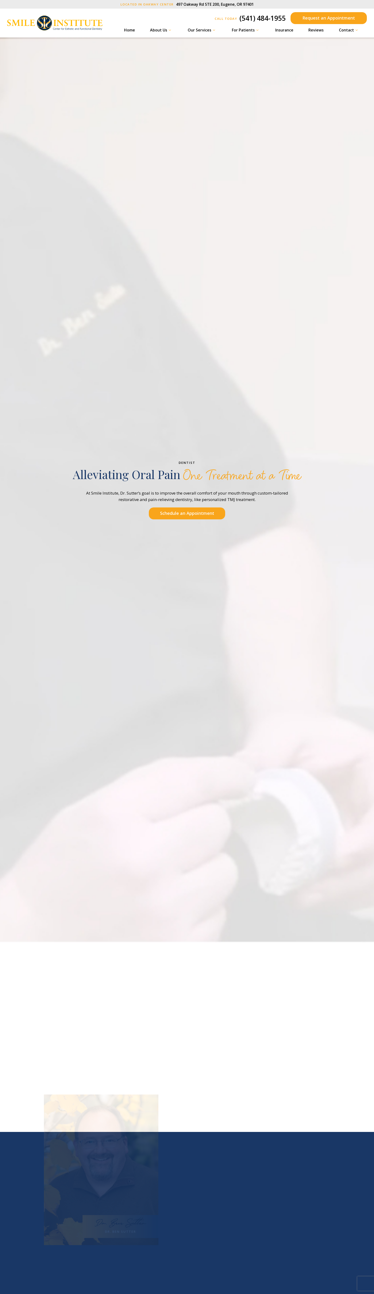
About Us (161, 30)
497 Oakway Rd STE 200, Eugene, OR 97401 (187, 4)
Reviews (316, 30)
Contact (349, 30)
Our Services (202, 30)
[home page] (55, 23)
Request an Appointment (328, 18)
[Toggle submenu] (169, 30)
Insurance (284, 30)
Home (129, 30)
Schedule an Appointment (187, 513)
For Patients (246, 30)
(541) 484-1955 (250, 18)
